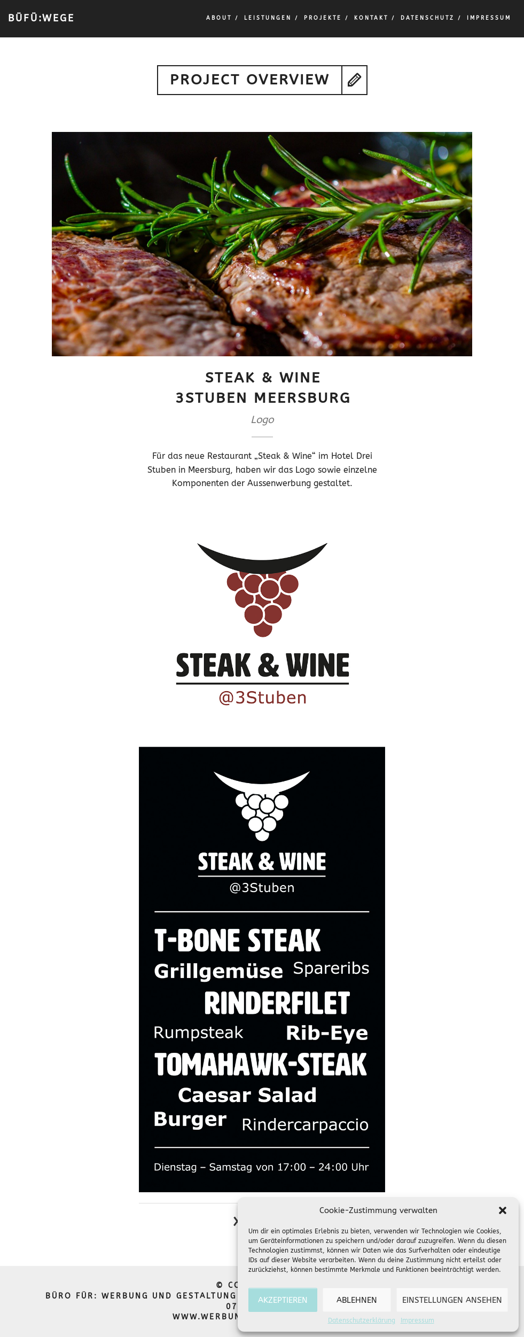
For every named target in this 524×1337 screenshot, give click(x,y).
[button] (502, 1210)
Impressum (417, 1320)
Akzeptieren (283, 1300)
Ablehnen (357, 1300)
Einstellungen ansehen (452, 1300)
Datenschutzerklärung (361, 1320)
